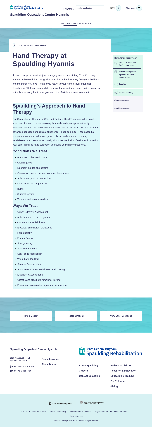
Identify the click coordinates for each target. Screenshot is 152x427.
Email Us (122, 83)
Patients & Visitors (120, 365)
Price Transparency (76, 416)
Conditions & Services (67, 23)
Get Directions (125, 77)
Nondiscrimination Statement (80, 411)
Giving (114, 386)
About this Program (121, 100)
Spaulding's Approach (122, 108)
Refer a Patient (76, 315)
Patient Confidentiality (58, 411)
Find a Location (50, 358)
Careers (83, 370)
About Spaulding (88, 365)
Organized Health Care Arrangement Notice (111, 411)
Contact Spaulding (89, 375)
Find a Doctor (31, 315)
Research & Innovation (123, 370)
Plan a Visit (90, 23)
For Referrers (118, 380)
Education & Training (122, 375)
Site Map (24, 411)
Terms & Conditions (39, 411)
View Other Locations (121, 315)
